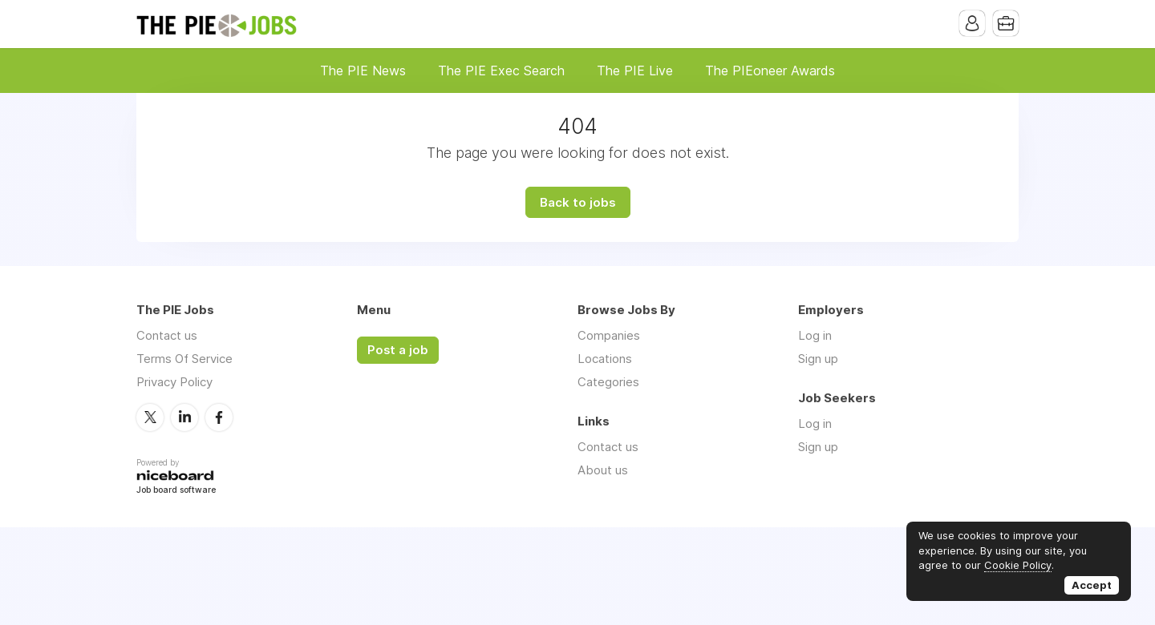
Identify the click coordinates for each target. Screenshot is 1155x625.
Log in (815, 335)
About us (603, 470)
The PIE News (363, 70)
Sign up (818, 358)
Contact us (166, 335)
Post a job (397, 350)
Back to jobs (578, 202)
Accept (1092, 585)
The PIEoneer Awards (770, 70)
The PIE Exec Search (501, 70)
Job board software (176, 490)
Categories (608, 381)
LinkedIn (184, 417)
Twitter (150, 417)
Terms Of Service (184, 358)
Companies (609, 335)
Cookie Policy (1018, 564)
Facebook (219, 417)
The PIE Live (635, 70)
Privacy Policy (174, 381)
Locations (605, 358)
